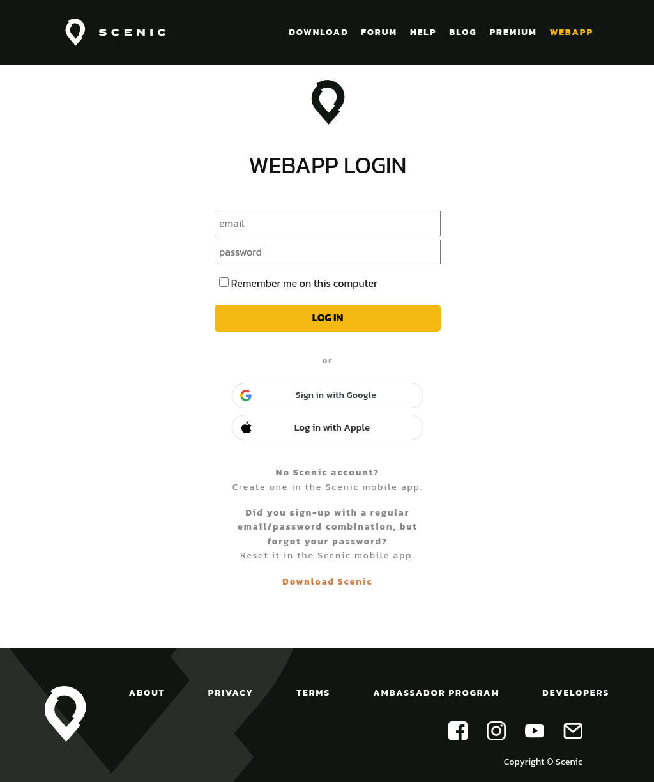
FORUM (379, 32)
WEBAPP (571, 32)
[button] (327, 395)
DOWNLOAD (319, 32)
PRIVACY (231, 693)
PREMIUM (512, 32)
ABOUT (147, 693)
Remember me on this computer (304, 283)
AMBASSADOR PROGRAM (436, 693)
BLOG (462, 32)
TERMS (313, 693)
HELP (423, 32)
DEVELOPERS (575, 693)
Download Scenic (327, 581)
